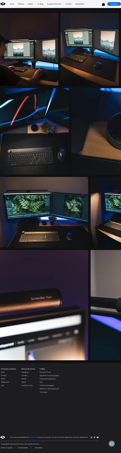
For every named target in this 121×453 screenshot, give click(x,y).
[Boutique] (114, 4)
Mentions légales (7, 448)
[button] (103, 4)
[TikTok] (94, 437)
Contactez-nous (26, 385)
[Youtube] (98, 437)
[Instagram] (91, 437)
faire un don (33, 437)
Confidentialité (23, 448)
